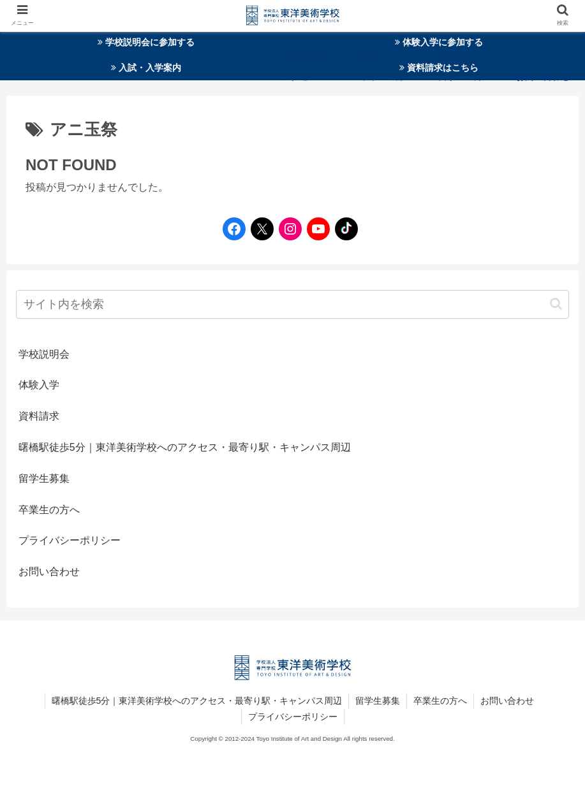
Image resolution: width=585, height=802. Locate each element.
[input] (293, 304)
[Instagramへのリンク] (287, 228)
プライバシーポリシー (70, 540)
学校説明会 (44, 354)
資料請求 (39, 416)
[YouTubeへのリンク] (315, 228)
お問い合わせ (49, 571)
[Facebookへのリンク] (231, 228)
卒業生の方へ (49, 509)
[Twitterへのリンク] (262, 228)
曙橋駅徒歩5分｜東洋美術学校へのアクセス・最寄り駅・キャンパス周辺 (185, 447)
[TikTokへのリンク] (343, 228)
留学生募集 (44, 478)
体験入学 (39, 384)
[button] (556, 303)
